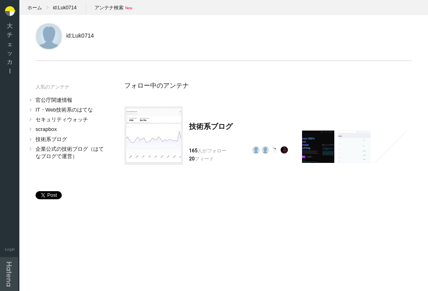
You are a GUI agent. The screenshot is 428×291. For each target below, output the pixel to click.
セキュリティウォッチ (62, 119)
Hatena (9, 274)
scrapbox (46, 129)
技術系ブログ (51, 139)
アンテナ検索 (109, 8)
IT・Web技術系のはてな (64, 110)
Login (10, 249)
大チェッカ (10, 48)
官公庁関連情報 (54, 100)
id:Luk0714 (65, 8)
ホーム (34, 8)
